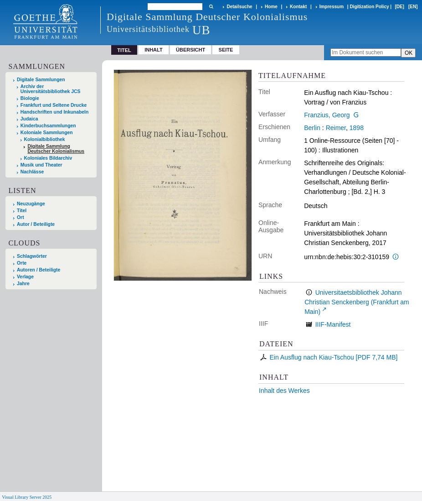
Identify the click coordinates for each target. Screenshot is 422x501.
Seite (226, 49)
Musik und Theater (41, 164)
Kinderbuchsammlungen (48, 125)
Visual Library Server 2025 (26, 497)
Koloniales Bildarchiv (48, 158)
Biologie (30, 98)
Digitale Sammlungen (41, 79)
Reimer (336, 127)
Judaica (29, 118)
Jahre (23, 283)
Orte (21, 263)
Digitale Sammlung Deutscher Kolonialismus (55, 149)
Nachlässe (32, 171)
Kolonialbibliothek (44, 139)
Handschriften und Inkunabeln (55, 112)
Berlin (312, 127)
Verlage (25, 276)
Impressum (331, 6)
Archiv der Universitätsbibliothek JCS (51, 89)
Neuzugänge (31, 203)
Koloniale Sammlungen (47, 132)
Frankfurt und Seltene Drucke (54, 105)
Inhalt (153, 49)
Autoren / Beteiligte (38, 269)
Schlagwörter (32, 256)
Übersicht (190, 49)
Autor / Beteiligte (36, 224)
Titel (21, 210)
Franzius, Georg (327, 115)
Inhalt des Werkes (284, 390)
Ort (20, 217)
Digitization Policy (369, 6)
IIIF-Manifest (333, 324)
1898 (357, 127)
